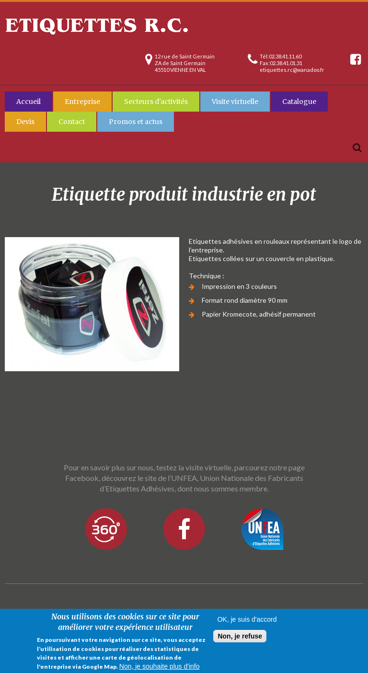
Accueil (28, 101)
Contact (71, 121)
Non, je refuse (240, 636)
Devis (25, 121)
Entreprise (82, 101)
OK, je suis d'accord (246, 620)
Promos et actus (135, 121)
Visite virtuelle (235, 101)
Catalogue (299, 101)
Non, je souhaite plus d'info (159, 667)
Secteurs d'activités (156, 101)
